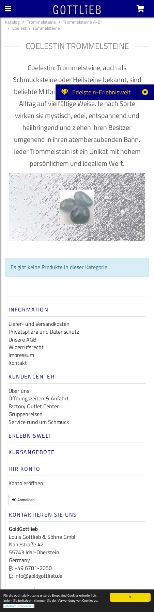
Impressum (21, 355)
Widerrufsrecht (26, 347)
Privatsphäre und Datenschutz (44, 332)
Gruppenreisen (26, 414)
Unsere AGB (22, 339)
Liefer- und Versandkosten (39, 324)
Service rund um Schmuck (39, 422)
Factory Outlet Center (34, 406)
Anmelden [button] (23, 499)
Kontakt (18, 363)
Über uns (19, 391)
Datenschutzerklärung (18, 606)
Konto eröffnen (26, 483)
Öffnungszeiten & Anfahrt (39, 398)
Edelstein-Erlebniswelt (95, 92)
